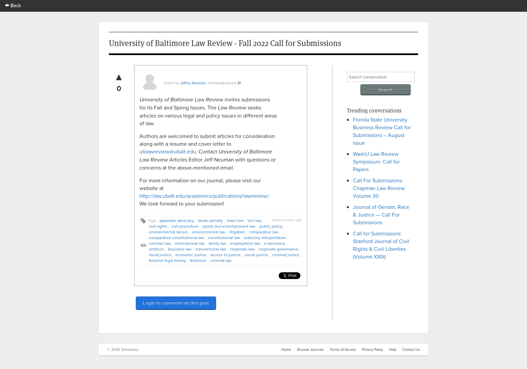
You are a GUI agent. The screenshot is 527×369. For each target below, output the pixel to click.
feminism (198, 260)
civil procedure (184, 226)
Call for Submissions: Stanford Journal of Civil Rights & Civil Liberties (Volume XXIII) (381, 245)
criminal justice (285, 255)
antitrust (156, 249)
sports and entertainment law (228, 226)
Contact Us (411, 349)
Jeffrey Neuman (193, 83)
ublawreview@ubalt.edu (167, 151)
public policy (270, 226)
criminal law (221, 260)
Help (392, 349)
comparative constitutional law (176, 237)
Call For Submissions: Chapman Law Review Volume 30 (379, 188)
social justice (256, 255)
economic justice (190, 255)
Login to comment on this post (176, 303)
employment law (245, 243)
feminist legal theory (167, 260)
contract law (160, 243)
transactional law (211, 249)
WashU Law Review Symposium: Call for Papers (376, 161)
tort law (254, 220)
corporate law (242, 249)
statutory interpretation (265, 237)
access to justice (225, 255)
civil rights (158, 226)
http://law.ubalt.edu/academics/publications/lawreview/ (204, 195)
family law (217, 243)
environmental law (208, 232)
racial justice (160, 255)
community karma (222, 83)
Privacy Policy (372, 349)
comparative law (263, 232)
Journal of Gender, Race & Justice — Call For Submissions (381, 214)
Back (13, 5)
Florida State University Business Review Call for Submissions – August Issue (382, 131)
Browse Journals (310, 349)
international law (190, 243)
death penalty (210, 220)
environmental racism (168, 232)
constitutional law (224, 237)
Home (286, 349)
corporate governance (278, 249)
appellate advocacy (176, 220)
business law (180, 249)
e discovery (274, 243)
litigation (237, 232)
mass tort (235, 220)
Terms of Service (343, 349)
